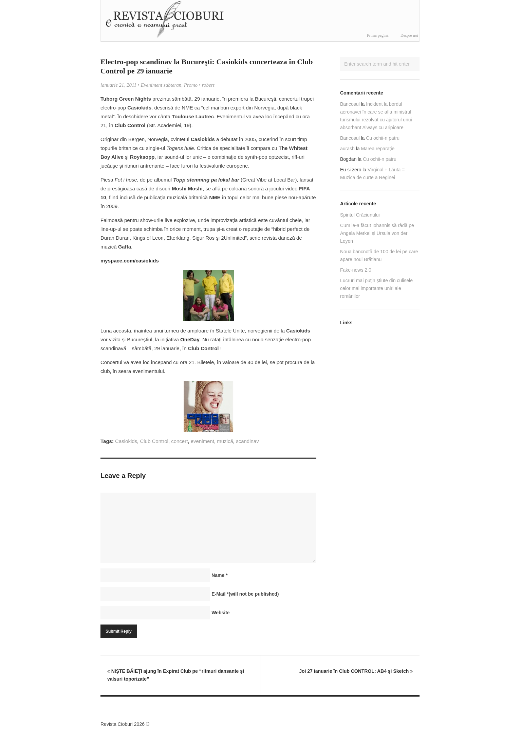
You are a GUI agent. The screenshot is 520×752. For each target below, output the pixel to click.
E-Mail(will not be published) (245, 594)
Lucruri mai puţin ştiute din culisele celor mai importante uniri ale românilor (376, 288)
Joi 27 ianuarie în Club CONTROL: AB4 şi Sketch (356, 671)
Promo (191, 85)
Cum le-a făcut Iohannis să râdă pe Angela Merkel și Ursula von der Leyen (377, 233)
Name (219, 575)
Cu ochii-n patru (383, 138)
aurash (347, 148)
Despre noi (409, 35)
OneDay (190, 339)
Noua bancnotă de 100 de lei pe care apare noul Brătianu (379, 255)
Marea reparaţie (378, 148)
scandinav (247, 441)
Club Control (154, 441)
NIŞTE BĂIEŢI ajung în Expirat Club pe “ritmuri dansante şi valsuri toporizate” (175, 675)
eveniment (202, 441)
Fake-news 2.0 (355, 270)
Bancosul (350, 104)
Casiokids (126, 441)
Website (220, 612)
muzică (225, 441)
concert (179, 441)
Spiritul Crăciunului (360, 215)
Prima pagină (378, 35)
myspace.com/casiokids (129, 260)
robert (208, 85)
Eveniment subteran (161, 85)
